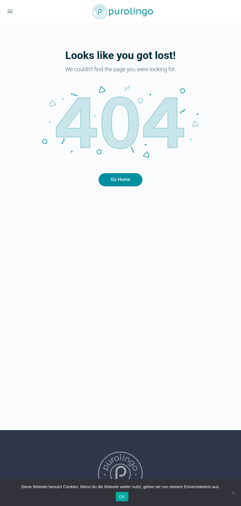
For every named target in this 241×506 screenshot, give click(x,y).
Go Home (121, 179)
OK (122, 496)
